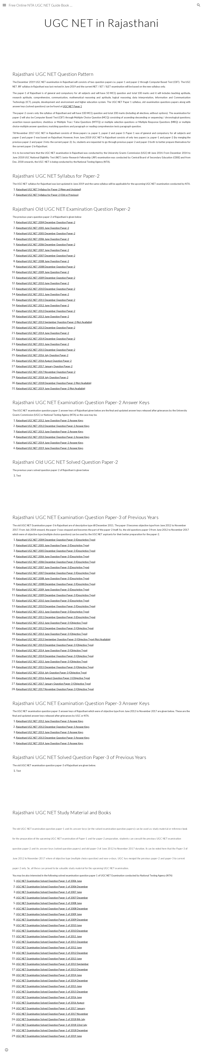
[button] (4, 5)
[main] (101, 22)
